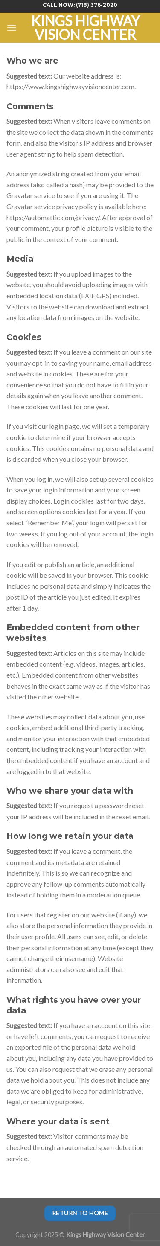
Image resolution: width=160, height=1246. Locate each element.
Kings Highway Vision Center (85, 27)
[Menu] (11, 27)
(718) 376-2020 (96, 5)
